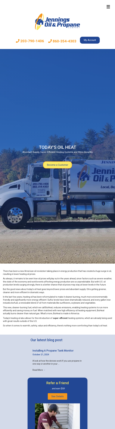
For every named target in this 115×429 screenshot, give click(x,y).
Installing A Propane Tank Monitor (53, 350)
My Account (90, 40)
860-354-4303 (62, 41)
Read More (38, 370)
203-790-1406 (30, 41)
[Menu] (108, 6)
